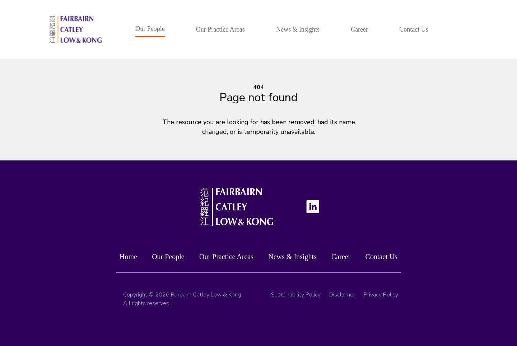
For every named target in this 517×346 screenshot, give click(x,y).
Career (359, 29)
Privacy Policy (381, 297)
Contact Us (413, 29)
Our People (149, 28)
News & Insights (298, 29)
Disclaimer (342, 297)
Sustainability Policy (296, 297)
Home (128, 258)
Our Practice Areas (220, 29)
